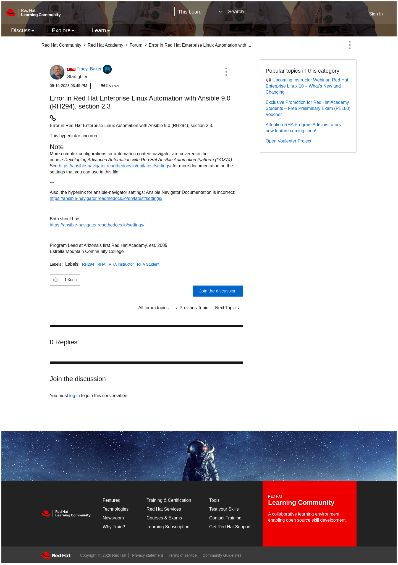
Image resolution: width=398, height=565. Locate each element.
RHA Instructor (121, 264)
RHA (101, 264)
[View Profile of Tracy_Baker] (89, 69)
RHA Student (148, 264)
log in (74, 395)
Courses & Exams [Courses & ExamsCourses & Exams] (164, 518)
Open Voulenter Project (288, 141)
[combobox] (290, 11)
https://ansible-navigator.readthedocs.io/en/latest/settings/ (115, 165)
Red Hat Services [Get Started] (163, 509)
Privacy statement (147, 555)
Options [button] (350, 45)
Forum (136, 45)
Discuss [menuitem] (20, 30)
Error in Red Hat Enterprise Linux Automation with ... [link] (200, 45)
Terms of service (183, 555)
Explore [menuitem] (61, 30)
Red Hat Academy (105, 45)
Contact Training (225, 518)
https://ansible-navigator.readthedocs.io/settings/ (97, 225)
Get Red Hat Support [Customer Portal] (229, 526)
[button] (226, 72)
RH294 (88, 264)
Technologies (116, 509)
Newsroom (113, 518)
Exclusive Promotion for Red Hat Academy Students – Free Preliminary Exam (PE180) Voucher (308, 108)
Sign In (376, 14)
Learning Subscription (167, 526)
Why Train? (114, 526)
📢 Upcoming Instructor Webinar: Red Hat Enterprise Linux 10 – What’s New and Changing (307, 86)
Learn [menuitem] (99, 30)
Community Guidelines (222, 555)
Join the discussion (218, 291)
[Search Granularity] (200, 11)
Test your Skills (224, 509)
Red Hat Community (61, 45)
